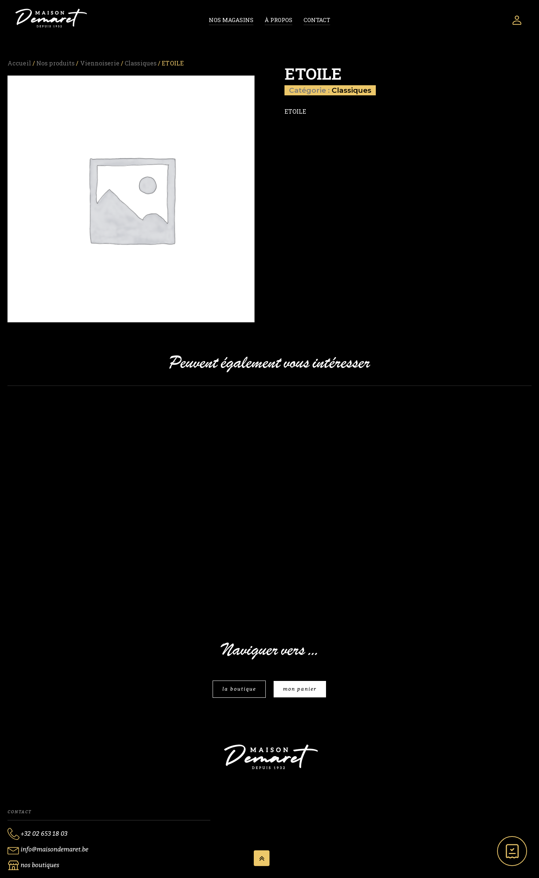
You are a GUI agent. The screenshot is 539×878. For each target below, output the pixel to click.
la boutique (239, 689)
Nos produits (55, 63)
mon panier (300, 689)
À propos (278, 20)
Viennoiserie (99, 63)
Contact (317, 20)
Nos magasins (231, 20)
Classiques (140, 63)
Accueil (19, 63)
